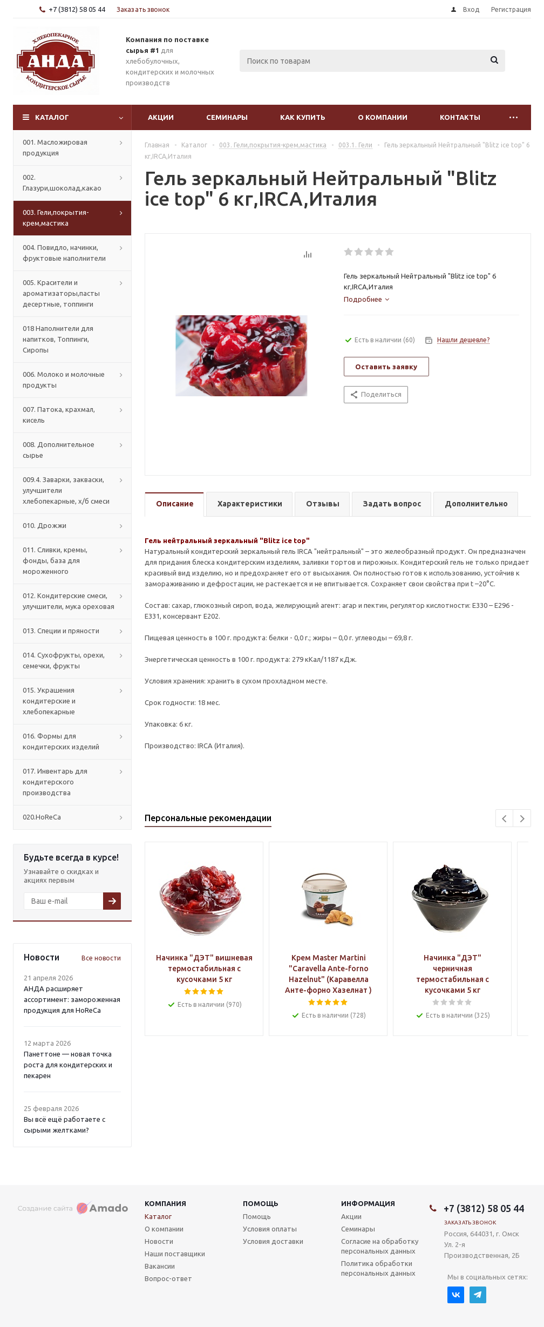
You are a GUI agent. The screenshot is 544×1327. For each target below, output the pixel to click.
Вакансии (160, 1266)
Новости (159, 1241)
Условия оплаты (270, 1229)
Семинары (227, 117)
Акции (161, 117)
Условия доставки (273, 1241)
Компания (165, 1203)
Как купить (302, 117)
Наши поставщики (175, 1253)
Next (522, 819)
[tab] (366, 299)
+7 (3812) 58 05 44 (77, 9)
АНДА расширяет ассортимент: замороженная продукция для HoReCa (72, 999)
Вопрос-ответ (168, 1278)
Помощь (260, 1203)
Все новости (101, 958)
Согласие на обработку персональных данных (379, 1246)
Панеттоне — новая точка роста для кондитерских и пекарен (68, 1064)
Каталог (52, 117)
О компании (382, 117)
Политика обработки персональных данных (378, 1268)
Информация (368, 1203)
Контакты (460, 117)
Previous (505, 819)
